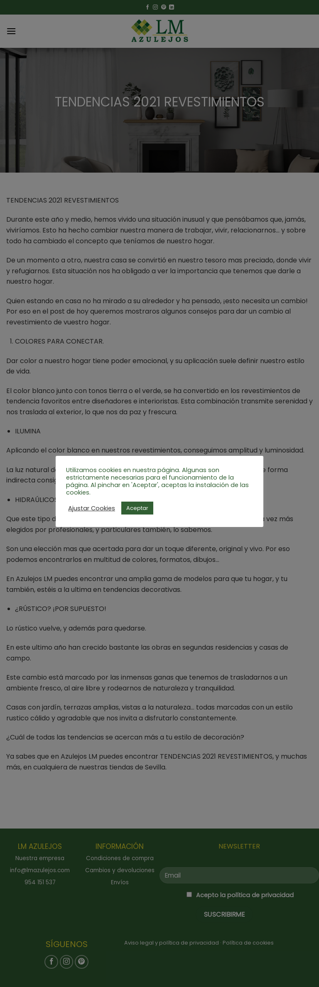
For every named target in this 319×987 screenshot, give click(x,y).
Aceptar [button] (137, 508)
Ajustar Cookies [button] (91, 508)
